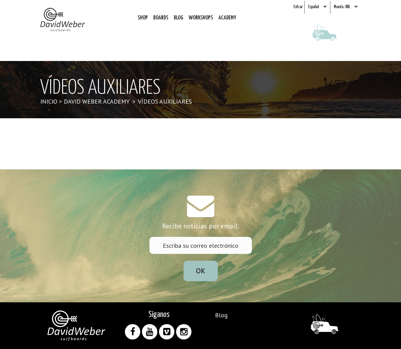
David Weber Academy (97, 101)
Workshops (201, 18)
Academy (227, 18)
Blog (178, 18)
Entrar (298, 7)
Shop (143, 18)
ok (200, 271)
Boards (160, 18)
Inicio (48, 101)
